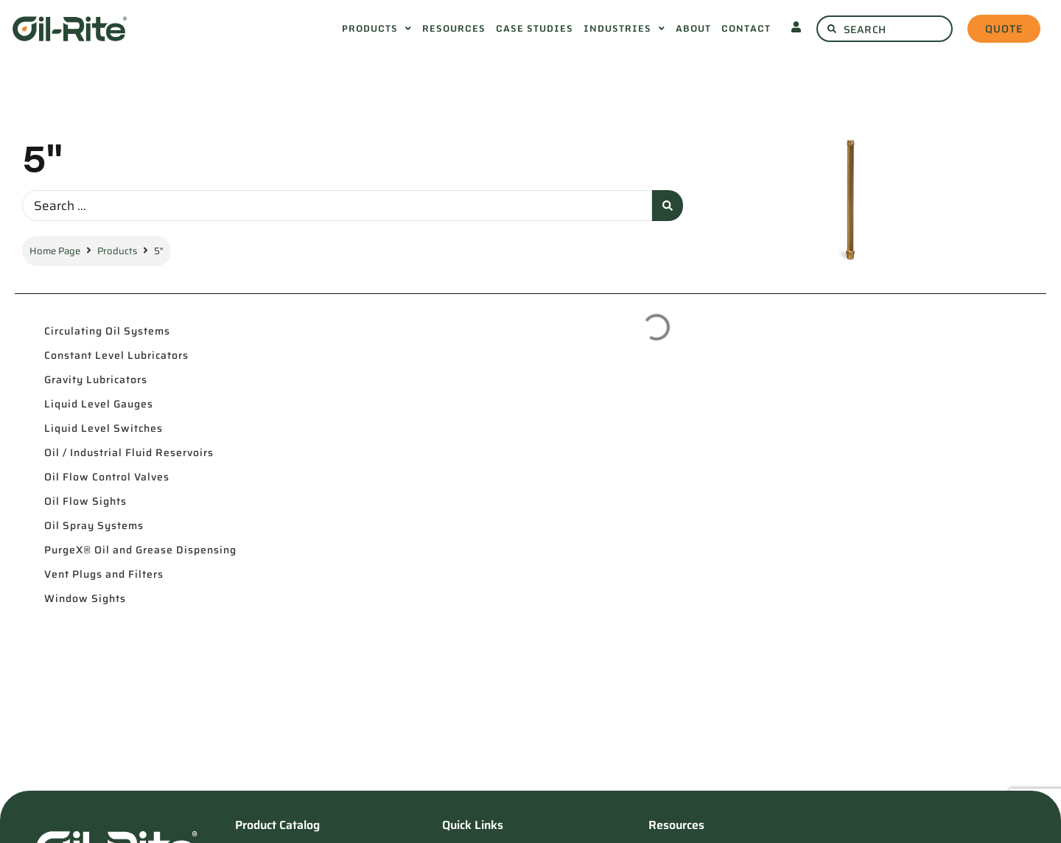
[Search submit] (667, 205)
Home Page (54, 251)
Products (117, 251)
